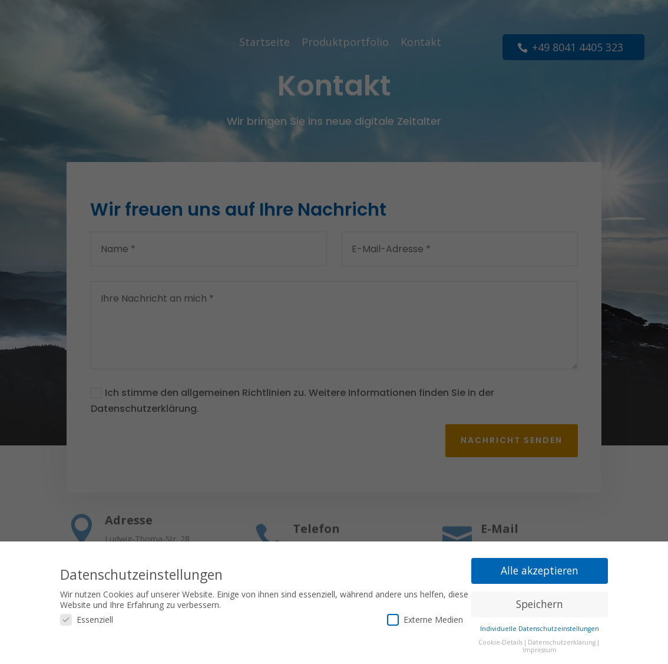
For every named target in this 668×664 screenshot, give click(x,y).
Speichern (539, 603)
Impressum (540, 649)
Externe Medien (425, 619)
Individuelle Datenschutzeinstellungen (539, 628)
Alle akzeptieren (539, 570)
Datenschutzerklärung (562, 641)
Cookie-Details (500, 641)
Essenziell (86, 619)
